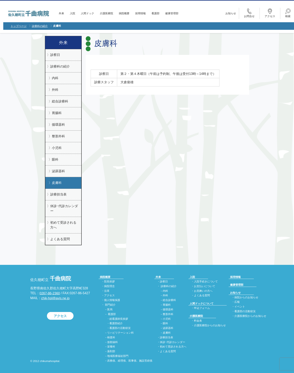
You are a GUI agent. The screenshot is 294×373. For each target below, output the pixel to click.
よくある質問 (60, 239)
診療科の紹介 (40, 26)
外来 (61, 13)
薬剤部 (111, 351)
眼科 (55, 159)
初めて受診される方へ (63, 225)
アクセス (60, 316)
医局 (109, 309)
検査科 (111, 337)
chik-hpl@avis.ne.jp (55, 298)
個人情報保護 (112, 300)
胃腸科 (57, 113)
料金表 (198, 320)
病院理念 (109, 286)
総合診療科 (60, 101)
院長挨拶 (109, 281)
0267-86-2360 (50, 293)
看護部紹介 (116, 323)
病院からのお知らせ (246, 297)
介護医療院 (106, 13)
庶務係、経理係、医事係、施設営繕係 (129, 360)
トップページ (19, 26)
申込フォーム (202, 308)
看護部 (155, 13)
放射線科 (112, 342)
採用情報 (140, 13)
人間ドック (87, 13)
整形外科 (58, 136)
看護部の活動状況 (120, 328)
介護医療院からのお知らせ (210, 325)
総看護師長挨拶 (118, 318)
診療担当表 (58, 194)
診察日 (55, 55)
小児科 (57, 148)
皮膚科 (57, 182)
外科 (55, 89)
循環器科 (58, 124)
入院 (72, 13)
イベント (239, 306)
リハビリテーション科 (120, 332)
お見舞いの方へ (203, 290)
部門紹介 (110, 304)
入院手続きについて (206, 281)
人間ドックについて (202, 303)
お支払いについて (204, 286)
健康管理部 (171, 13)
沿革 (106, 290)
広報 (237, 302)
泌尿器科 (58, 171)
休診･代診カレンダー (64, 208)
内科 (55, 78)
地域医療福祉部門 (117, 355)
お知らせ (230, 13)
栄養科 (111, 346)
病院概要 (124, 13)
